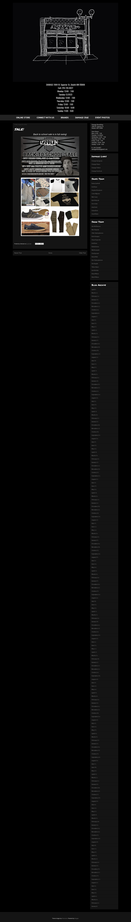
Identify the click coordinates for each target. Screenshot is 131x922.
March (93, 293)
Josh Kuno (94, 187)
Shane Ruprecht (96, 240)
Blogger (77, 918)
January (94, 299)
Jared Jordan (95, 270)
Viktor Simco (95, 267)
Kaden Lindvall (96, 183)
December (94, 303)
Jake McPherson (96, 226)
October (94, 310)
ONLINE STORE (23, 117)
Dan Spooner (95, 253)
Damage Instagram (97, 161)
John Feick (94, 207)
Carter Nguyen (96, 193)
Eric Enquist (95, 263)
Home (50, 253)
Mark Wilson (95, 277)
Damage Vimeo (96, 164)
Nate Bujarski (95, 229)
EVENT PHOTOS (102, 117)
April (93, 289)
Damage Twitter (96, 168)
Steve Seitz (95, 204)
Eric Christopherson (97, 260)
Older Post (82, 253)
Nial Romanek (95, 250)
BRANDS (65, 117)
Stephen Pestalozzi (97, 190)
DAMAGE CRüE (82, 117)
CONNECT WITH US (45, 117)
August (94, 316)
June (93, 323)
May (93, 327)
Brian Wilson (95, 274)
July (93, 320)
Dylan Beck (95, 210)
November (95, 306)
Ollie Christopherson (97, 233)
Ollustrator (64, 918)
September (95, 313)
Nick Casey (95, 197)
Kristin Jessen (95, 246)
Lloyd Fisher (95, 214)
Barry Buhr (95, 257)
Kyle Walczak (95, 200)
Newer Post (18, 253)
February (94, 296)
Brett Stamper (96, 236)
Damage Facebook (97, 171)
